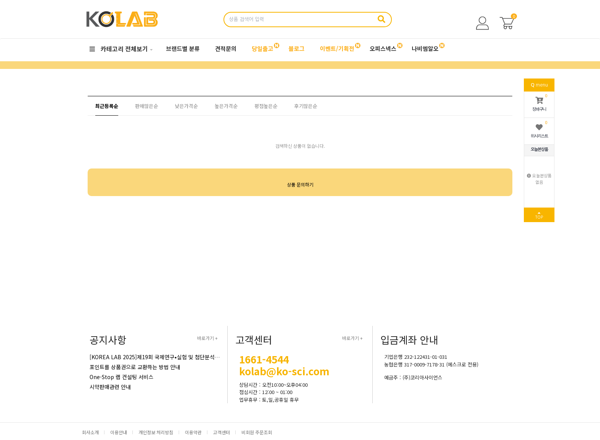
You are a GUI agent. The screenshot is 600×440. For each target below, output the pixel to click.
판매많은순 (146, 106)
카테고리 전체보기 (119, 48)
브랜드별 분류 (183, 48)
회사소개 (90, 432)
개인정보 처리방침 (156, 432)
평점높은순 (265, 106)
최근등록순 (106, 106)
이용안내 (118, 432)
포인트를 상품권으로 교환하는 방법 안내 (135, 367)
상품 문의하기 (300, 184)
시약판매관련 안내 (110, 387)
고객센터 (221, 432)
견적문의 (225, 48)
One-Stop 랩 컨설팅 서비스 (121, 377)
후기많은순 (305, 106)
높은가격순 (226, 106)
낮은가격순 (186, 106)
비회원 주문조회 (256, 432)
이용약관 (193, 432)
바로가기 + (207, 338)
